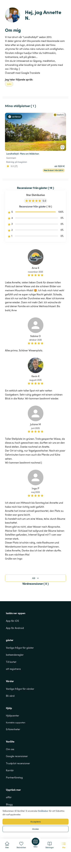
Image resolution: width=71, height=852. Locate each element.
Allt (35, 578)
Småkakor (43, 810)
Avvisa (35, 828)
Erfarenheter (13, 729)
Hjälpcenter (12, 715)
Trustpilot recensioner (18, 763)
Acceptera (35, 821)
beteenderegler (15, 654)
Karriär (10, 770)
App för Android (15, 628)
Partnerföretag (14, 777)
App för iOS (12, 621)
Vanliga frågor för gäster (20, 647)
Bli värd (10, 696)
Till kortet (11, 662)
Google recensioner (17, 756)
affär (9, 797)
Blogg (9, 804)
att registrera (13, 669)
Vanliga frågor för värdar (20, 688)
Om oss (10, 749)
